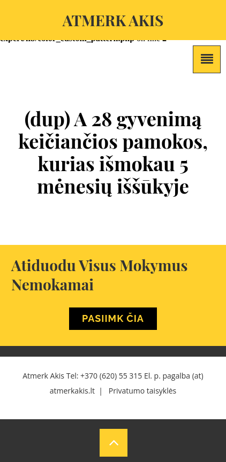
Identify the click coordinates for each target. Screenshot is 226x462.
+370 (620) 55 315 (111, 376)
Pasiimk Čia (113, 318)
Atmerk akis (113, 20)
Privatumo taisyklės (142, 391)
